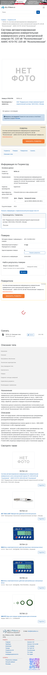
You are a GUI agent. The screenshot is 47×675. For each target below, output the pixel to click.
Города (8, 648)
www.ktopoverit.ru (7, 136)
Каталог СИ (30, 642)
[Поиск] (17, 12)
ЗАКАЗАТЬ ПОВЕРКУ (33, 141)
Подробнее (41, 485)
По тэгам (30, 652)
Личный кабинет (10, 662)
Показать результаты (34, 252)
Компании (8, 646)
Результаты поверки (11, 660)
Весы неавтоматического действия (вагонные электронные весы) (22, 547)
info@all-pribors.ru (33, 631)
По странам (30, 646)
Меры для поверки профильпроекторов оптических (18, 616)
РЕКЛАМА (42, 127)
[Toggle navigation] (43, 7)
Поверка (15, 150)
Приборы (8, 644)
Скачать (32, 150)
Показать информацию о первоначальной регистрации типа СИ (20, 210)
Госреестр (7, 150)
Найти (23, 272)
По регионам (31, 650)
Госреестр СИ (10, 650)
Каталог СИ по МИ (32, 644)
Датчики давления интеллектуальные (18, 513)
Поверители (23, 150)
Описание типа (8, 154)
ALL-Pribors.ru (8, 7)
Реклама (8, 664)
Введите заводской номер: (11, 265)
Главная (8, 642)
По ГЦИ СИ (30, 648)
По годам (30, 654)
